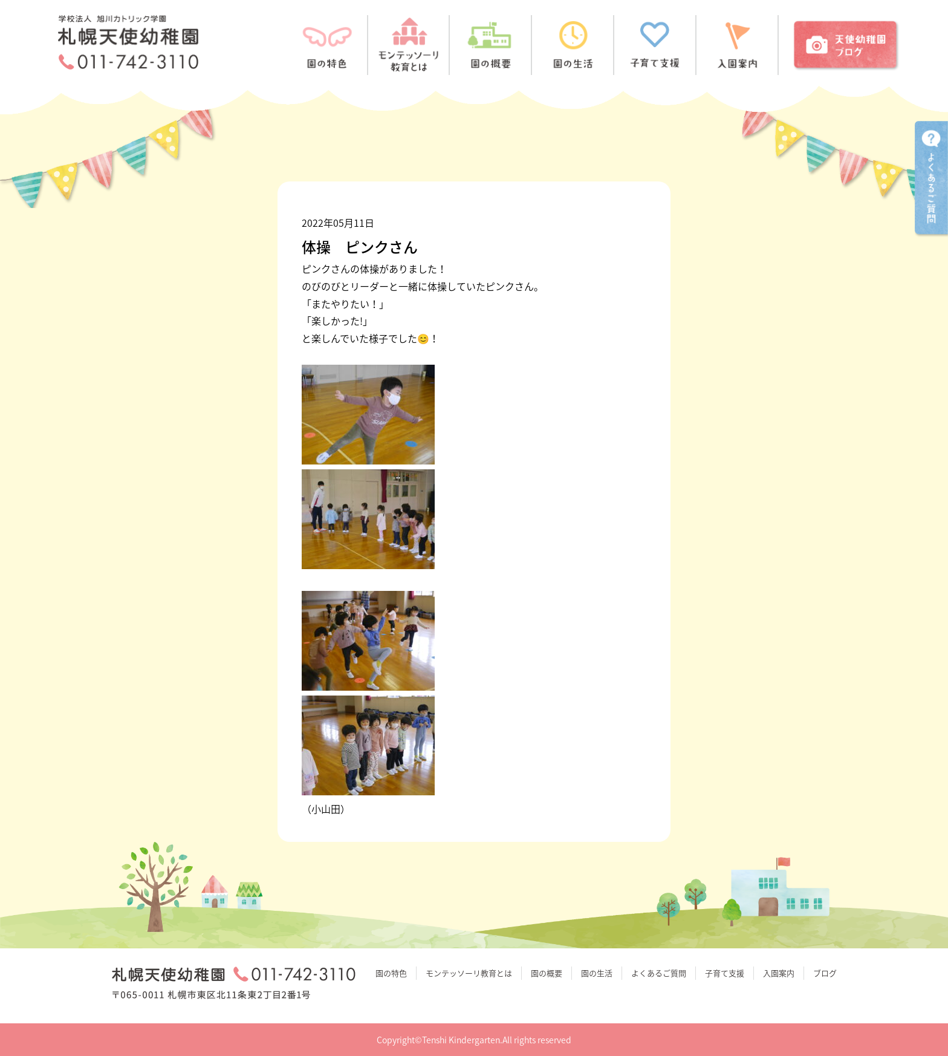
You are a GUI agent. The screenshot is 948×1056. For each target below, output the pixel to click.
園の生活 (596, 973)
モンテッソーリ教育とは (469, 973)
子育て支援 (724, 973)
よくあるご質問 (658, 973)
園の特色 (391, 973)
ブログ (825, 973)
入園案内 (778, 973)
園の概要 (546, 973)
